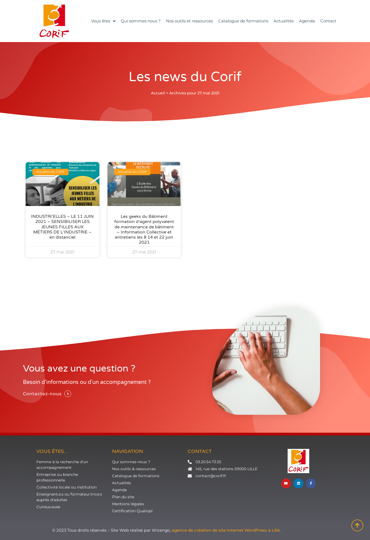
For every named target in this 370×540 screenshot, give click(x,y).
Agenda (307, 20)
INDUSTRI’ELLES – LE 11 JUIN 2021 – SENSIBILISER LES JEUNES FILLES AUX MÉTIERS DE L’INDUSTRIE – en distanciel (62, 227)
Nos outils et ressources (189, 20)
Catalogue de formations (243, 20)
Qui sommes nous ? (141, 20)
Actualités (284, 20)
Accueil (158, 93)
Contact (328, 20)
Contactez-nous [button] (42, 393)
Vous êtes (103, 21)
